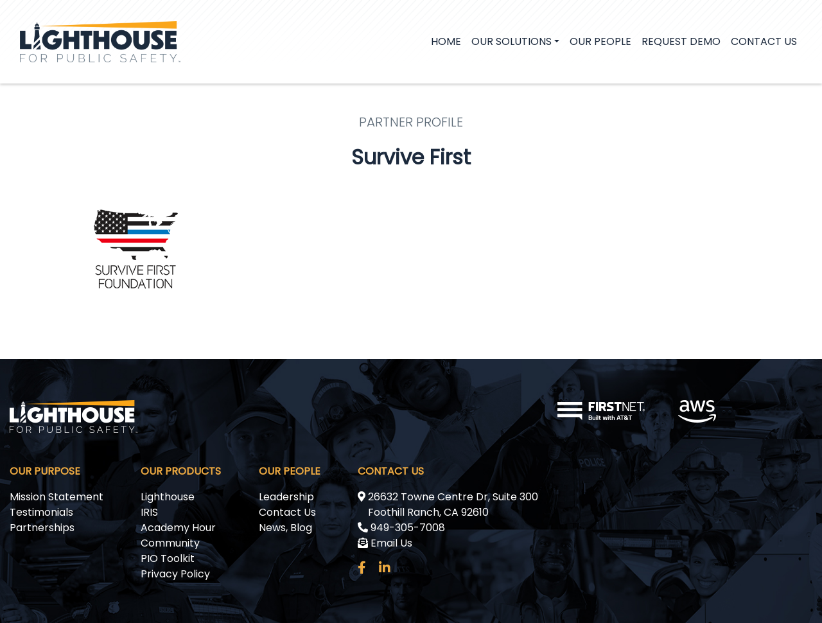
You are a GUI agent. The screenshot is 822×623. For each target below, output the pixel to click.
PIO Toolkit (168, 558)
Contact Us (764, 41)
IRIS (149, 512)
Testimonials (41, 512)
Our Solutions (511, 41)
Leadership (286, 496)
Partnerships (42, 527)
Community (170, 543)
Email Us (385, 543)
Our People (600, 41)
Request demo (681, 41)
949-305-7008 (401, 527)
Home (446, 41)
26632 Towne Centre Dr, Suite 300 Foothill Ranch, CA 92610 (448, 504)
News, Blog (285, 527)
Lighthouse (168, 496)
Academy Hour (178, 527)
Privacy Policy (175, 573)
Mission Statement (56, 496)
